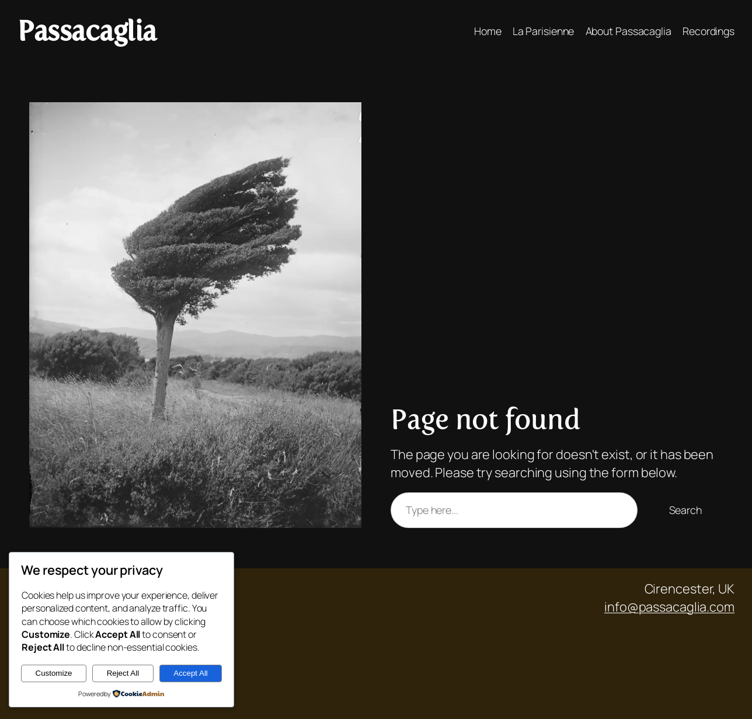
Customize (54, 673)
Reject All (123, 673)
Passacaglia (87, 30)
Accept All (190, 673)
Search (685, 510)
